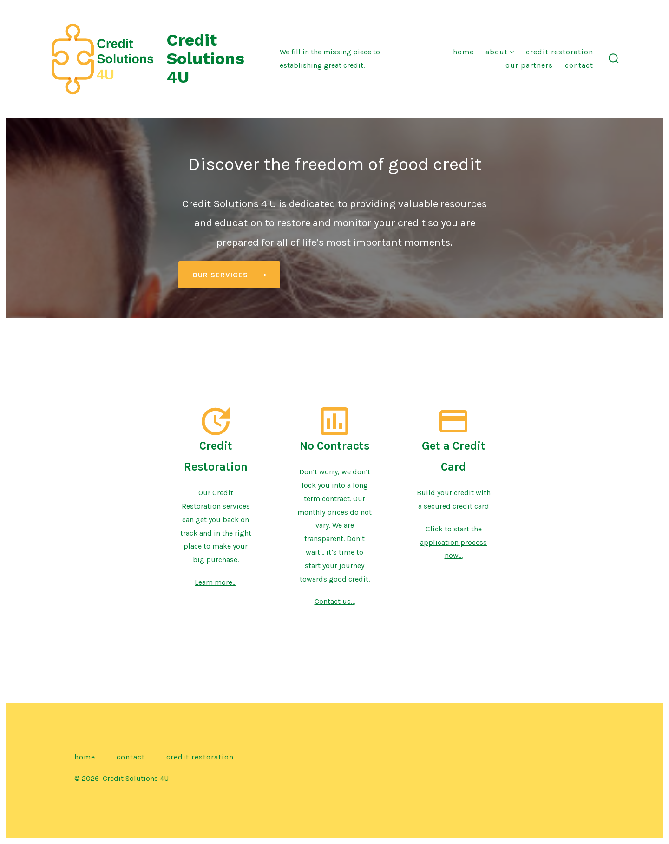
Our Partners (529, 65)
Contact (579, 65)
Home (463, 51)
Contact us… (335, 601)
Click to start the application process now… (453, 542)
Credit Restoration (559, 51)
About (499, 51)
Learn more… (215, 582)
